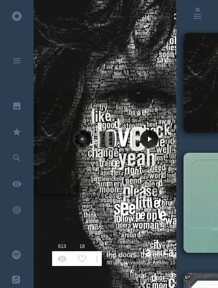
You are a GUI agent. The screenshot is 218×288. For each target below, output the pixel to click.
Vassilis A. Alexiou (149, 263)
